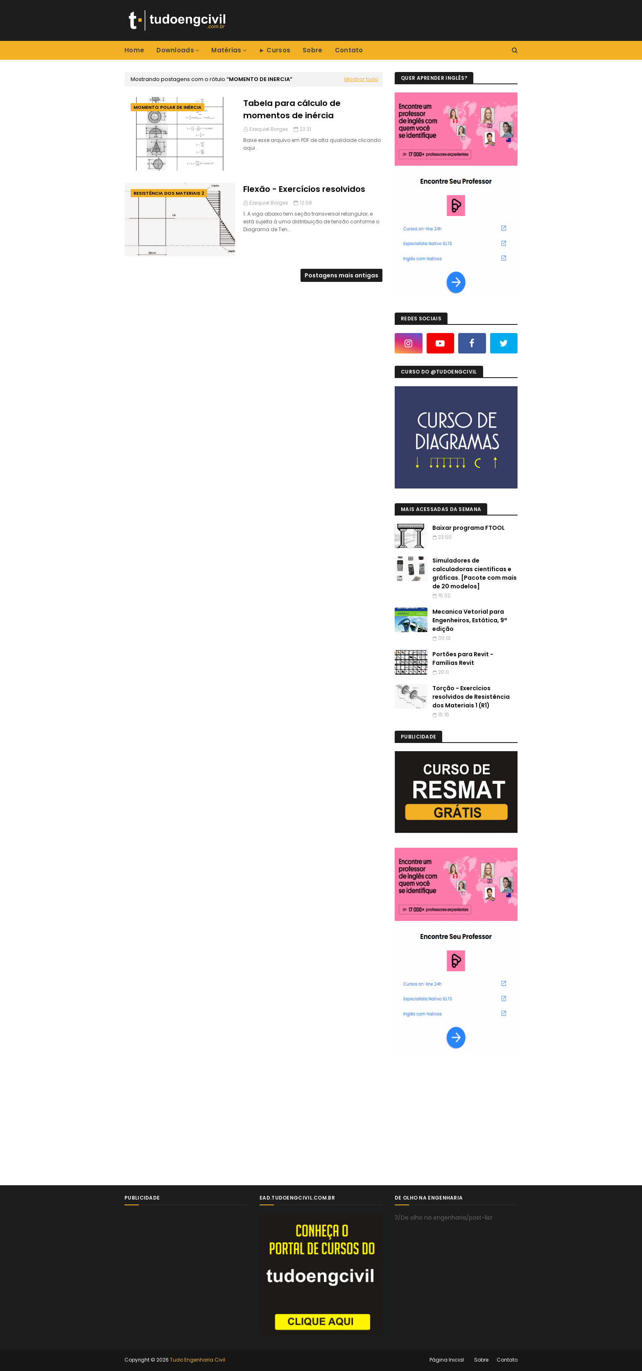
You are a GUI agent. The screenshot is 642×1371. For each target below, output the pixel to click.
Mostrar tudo (361, 79)
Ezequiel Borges (268, 129)
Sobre (481, 1359)
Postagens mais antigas (341, 275)
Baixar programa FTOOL (468, 528)
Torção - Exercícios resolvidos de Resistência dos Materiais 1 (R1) (471, 696)
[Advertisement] (456, 1119)
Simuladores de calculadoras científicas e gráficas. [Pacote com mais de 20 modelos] (474, 573)
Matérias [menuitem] (226, 50)
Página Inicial (447, 1359)
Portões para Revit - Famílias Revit (462, 658)
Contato (507, 1359)
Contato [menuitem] (349, 50)
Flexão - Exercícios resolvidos (304, 189)
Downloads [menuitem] (175, 50)
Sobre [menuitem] (313, 50)
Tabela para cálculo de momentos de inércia (292, 109)
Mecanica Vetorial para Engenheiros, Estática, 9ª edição (469, 620)
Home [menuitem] (134, 50)
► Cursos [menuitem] (274, 50)
